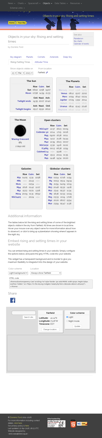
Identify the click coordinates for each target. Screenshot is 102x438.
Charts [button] (21, 3)
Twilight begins (23, 109)
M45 (46, 135)
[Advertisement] (51, 353)
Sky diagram (16, 57)
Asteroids (54, 57)
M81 (19, 181)
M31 (19, 177)
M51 (19, 190)
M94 (19, 187)
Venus (64, 93)
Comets (41, 57)
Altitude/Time (41, 62)
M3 (50, 194)
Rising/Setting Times (20, 62)
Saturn (63, 103)
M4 (50, 181)
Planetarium (78, 39)
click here (18, 423)
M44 (46, 138)
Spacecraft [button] (33, 3)
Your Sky (21, 23)
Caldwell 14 (42, 151)
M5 (50, 184)
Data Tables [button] (60, 3)
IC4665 (45, 148)
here (27, 426)
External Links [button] (16, 8)
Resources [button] (75, 3)
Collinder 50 (42, 132)
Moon (28, 93)
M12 (50, 190)
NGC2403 (16, 197)
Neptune (62, 109)
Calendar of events (81, 44)
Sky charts (78, 41)
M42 (46, 142)
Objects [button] (47, 3)
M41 (46, 158)
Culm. (42, 86)
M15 (50, 197)
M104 (18, 194)
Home (12, 23)
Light (69, 317)
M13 (50, 187)
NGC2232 (44, 145)
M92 (50, 200)
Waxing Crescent (20, 139)
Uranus (63, 106)
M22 (50, 177)
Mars (64, 96)
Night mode (72, 321)
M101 (18, 184)
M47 (46, 155)
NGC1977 (44, 129)
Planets (29, 57)
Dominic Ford (16, 417)
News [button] (11, 3)
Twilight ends (24, 101)
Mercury (63, 90)
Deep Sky (67, 57)
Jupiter (63, 100)
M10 (50, 203)
